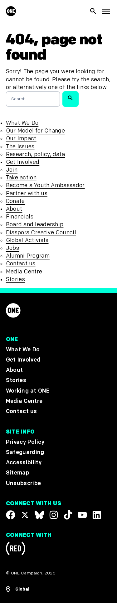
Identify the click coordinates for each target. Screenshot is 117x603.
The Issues (20, 146)
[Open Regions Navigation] (58, 589)
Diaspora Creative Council (41, 232)
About (14, 209)
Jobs (12, 248)
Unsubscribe (23, 483)
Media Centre (24, 271)
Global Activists (27, 240)
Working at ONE (28, 391)
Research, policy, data (35, 154)
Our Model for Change (35, 131)
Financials (19, 217)
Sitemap (17, 473)
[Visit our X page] (25, 515)
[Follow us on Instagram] (53, 515)
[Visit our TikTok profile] (68, 515)
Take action (21, 177)
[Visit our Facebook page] (10, 515)
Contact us (21, 263)
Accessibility (23, 463)
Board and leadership (35, 224)
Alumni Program (28, 256)
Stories (15, 279)
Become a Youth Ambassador (45, 185)
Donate (15, 201)
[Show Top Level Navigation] (106, 11)
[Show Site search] (93, 11)
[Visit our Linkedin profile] (96, 515)
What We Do (22, 123)
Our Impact (21, 138)
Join (11, 170)
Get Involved (22, 162)
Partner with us (26, 193)
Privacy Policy (25, 442)
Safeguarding (25, 452)
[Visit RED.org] (15, 550)
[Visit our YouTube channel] (82, 515)
